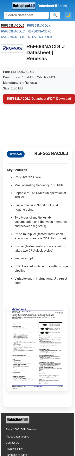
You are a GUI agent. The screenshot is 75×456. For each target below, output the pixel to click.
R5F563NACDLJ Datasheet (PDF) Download (39, 98)
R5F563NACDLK (39, 25)
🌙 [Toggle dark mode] (68, 15)
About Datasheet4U (17, 436)
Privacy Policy (14, 448)
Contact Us (12, 442)
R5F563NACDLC (13, 31)
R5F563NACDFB (40, 37)
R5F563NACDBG (13, 37)
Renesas (31, 82)
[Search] (26, 15)
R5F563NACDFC (40, 31)
